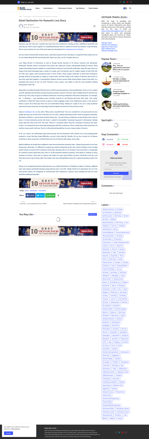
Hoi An (114, 285)
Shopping (117, 342)
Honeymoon (33, 190)
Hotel (114, 289)
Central (115, 229)
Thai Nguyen (125, 362)
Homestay (122, 285)
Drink (121, 256)
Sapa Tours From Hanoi (109, 47)
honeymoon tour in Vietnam (74, 49)
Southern (115, 349)
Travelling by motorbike (109, 382)
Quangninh (106, 339)
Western (112, 418)
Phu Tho (124, 329)
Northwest (106, 322)
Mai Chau (105, 302)
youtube (125, 144)
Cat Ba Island (106, 229)
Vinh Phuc (118, 415)
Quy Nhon (115, 339)
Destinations (48, 8)
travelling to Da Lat (30, 112)
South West (106, 349)
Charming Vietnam (108, 236)
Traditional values (108, 375)
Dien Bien (122, 252)
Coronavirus (117, 239)
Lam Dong (113, 295)
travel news (115, 379)
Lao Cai (113, 299)
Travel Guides (93, 8)
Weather (105, 418)
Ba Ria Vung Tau (107, 216)
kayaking (105, 292)
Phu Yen (105, 332)
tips (122, 365)
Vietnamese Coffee (108, 408)
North (123, 315)
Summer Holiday (107, 359)
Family (120, 259)
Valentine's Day (117, 385)
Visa (125, 415)
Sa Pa (104, 342)
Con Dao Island (107, 239)
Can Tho (113, 226)
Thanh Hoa (106, 365)
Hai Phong (123, 272)
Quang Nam (123, 332)
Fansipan (117, 262)
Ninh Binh (106, 315)
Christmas (119, 236)
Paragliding (106, 325)
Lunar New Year (122, 299)
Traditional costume (108, 372)
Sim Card (125, 342)
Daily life (119, 246)
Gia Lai (119, 269)
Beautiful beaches (108, 222)
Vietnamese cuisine (65, 8)
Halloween (106, 276)
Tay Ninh (117, 359)
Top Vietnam (80, 8)
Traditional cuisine (122, 372)
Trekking (121, 382)
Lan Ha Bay (122, 295)
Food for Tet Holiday (108, 269)
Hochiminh (106, 285)
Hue (119, 289)
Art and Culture (107, 212)
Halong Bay (115, 276)
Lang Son (105, 299)
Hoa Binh (125, 282)
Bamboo (113, 219)
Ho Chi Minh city (115, 282)
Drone (104, 259)
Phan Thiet (115, 325)
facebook (110, 139)
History (105, 282)
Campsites (106, 226)
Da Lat (27, 190)
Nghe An (105, 312)
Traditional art (123, 369)
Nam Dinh (117, 305)
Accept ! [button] (8, 433)
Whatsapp (51, 195)
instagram (109, 144)
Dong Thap (114, 256)
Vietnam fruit (120, 392)
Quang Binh (113, 332)
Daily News (106, 249)
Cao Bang (122, 226)
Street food (106, 355)
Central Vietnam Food (122, 232)
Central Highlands (108, 232)
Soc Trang (105, 345)
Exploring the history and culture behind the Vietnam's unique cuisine (121, 105)
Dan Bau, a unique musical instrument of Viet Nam (121, 80)
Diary (114, 252)
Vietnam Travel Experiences (111, 398)
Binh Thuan (119, 222)
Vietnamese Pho (107, 415)
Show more (92, 214)
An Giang (119, 209)
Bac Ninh (105, 219)
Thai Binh (115, 362)
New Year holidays (120, 309)
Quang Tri (125, 335)
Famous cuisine (107, 262)
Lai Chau (105, 295)
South (119, 345)
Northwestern (116, 322)
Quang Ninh (116, 335)
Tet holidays (106, 362)
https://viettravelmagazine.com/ (112, 31)
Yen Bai (120, 418)
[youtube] (127, 2)
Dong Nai (105, 256)
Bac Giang (118, 216)
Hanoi (123, 276)
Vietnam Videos (107, 402)
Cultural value (107, 242)
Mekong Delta (115, 302)
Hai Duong (114, 272)
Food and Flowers (122, 266)
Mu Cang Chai (107, 305)
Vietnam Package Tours (109, 51)
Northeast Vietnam (108, 319)
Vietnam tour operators (109, 45)
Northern (119, 319)
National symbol (107, 309)
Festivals (125, 262)
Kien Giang (123, 292)
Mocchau (124, 302)
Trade (114, 369)
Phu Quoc (116, 329)
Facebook (31, 195)
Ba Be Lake (118, 212)
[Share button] (58, 195)
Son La (113, 345)
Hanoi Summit (107, 279)
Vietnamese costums (122, 408)
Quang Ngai (106, 335)
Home (37, 8)
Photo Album (106, 329)
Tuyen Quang (106, 385)
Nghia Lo (113, 312)
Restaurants (124, 339)
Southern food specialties (110, 352)
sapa (110, 342)
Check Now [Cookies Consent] (14, 429)
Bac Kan (126, 216)
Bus (127, 222)
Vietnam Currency (108, 392)
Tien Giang (115, 365)
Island (125, 289)
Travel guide (27, 16)
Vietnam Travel (106, 43)
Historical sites (118, 279)
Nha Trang (122, 312)
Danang (121, 249)
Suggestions (115, 355)
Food (113, 266)
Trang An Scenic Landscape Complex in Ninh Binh (121, 92)
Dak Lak (114, 249)
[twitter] (124, 2)
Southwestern (125, 352)
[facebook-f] (120, 2)
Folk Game (106, 266)
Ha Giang (105, 272)
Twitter (41, 195)
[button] (125, 8)
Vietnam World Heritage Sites (111, 405)
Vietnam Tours (107, 395)
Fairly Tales (112, 259)
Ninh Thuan (115, 315)
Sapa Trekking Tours (108, 49)
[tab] (37, 8)
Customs (105, 246)
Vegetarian (106, 388)
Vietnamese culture (123, 412)
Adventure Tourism (108, 209)
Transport (118, 375)
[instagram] (131, 2)
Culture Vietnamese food (121, 242)
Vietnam (114, 388)
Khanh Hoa (114, 292)
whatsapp (125, 139)
